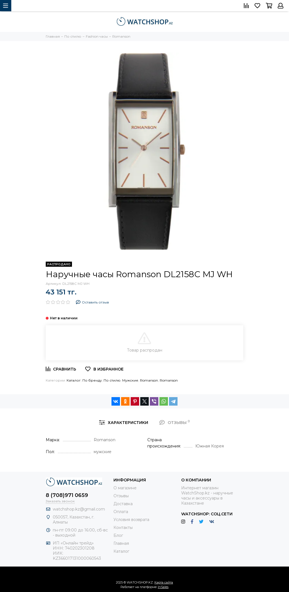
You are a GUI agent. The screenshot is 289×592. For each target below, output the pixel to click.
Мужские (130, 380)
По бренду (92, 380)
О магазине (125, 487)
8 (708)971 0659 (67, 495)
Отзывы (121, 495)
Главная (121, 543)
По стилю (112, 380)
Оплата (120, 511)
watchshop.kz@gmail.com (79, 509)
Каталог (74, 380)
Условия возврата (131, 519)
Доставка (123, 503)
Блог (118, 535)
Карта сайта (163, 582)
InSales (163, 587)
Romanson (149, 380)
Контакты (123, 527)
